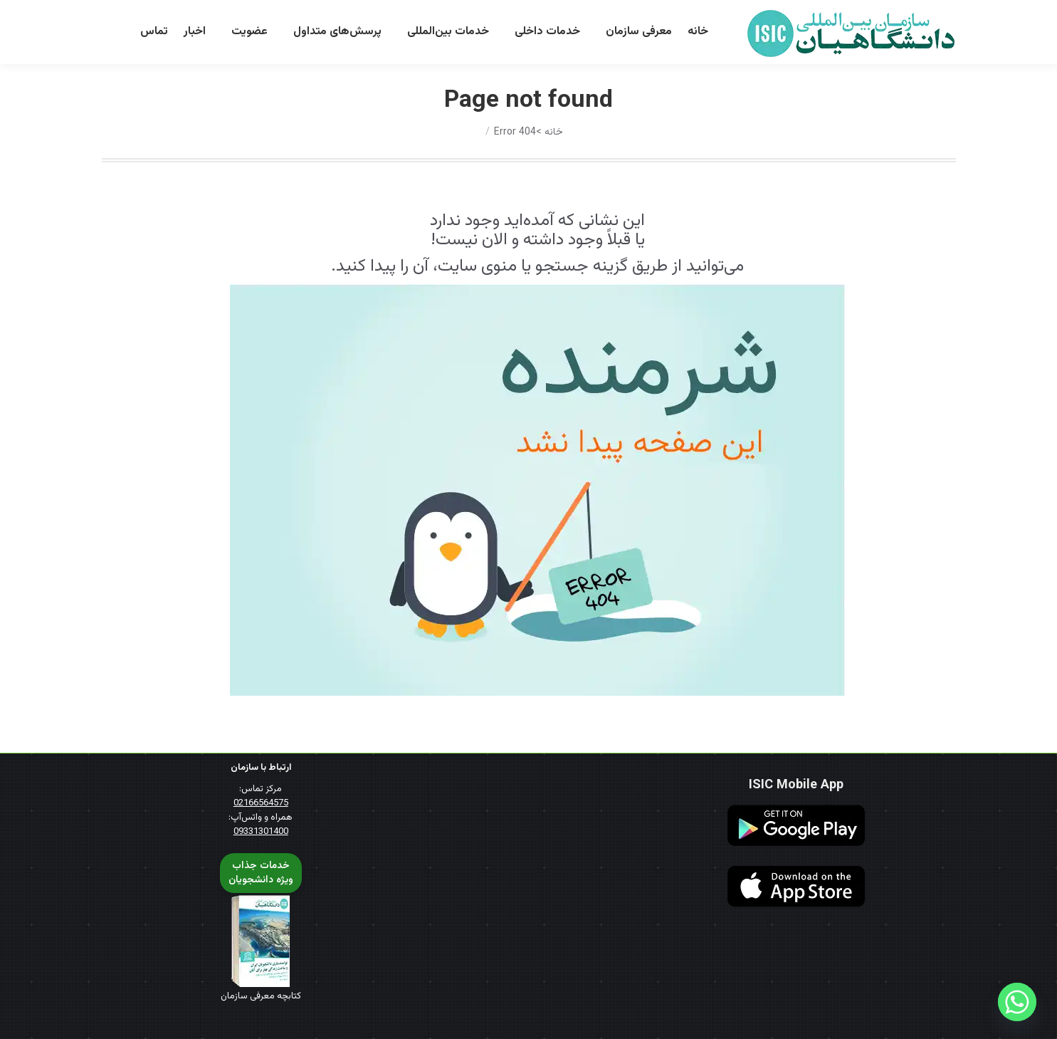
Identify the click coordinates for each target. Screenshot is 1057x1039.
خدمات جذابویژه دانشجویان (260, 873)
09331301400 (260, 832)
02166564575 (260, 803)
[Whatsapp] (1017, 1002)
